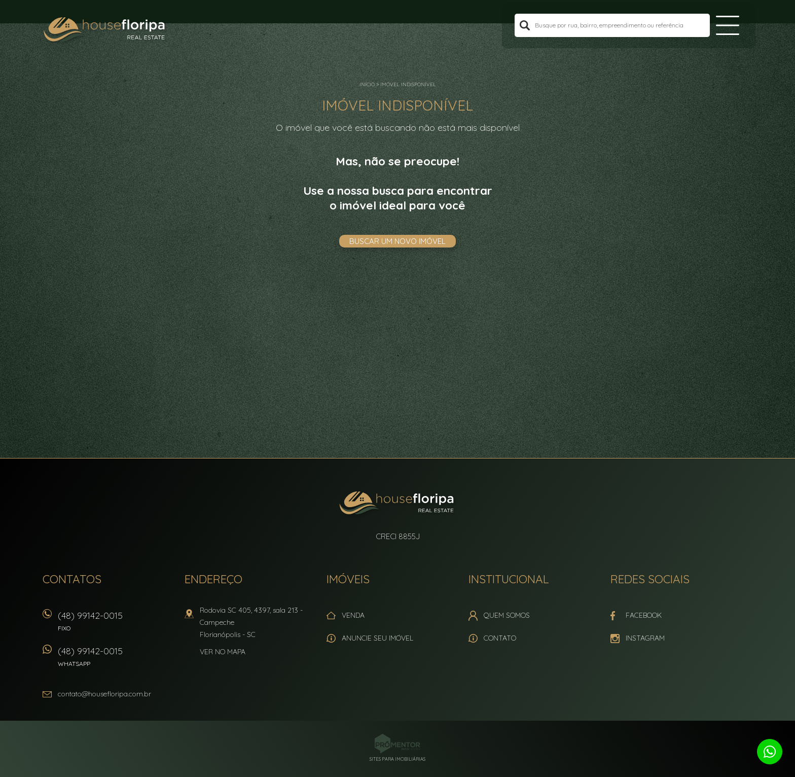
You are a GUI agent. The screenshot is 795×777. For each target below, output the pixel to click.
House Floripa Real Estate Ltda (397, 504)
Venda (353, 615)
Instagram (645, 638)
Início (367, 84)
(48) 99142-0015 (116, 625)
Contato (500, 638)
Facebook (644, 615)
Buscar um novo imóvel (397, 241)
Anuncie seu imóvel (377, 638)
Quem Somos (507, 615)
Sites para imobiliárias (397, 759)
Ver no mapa (222, 651)
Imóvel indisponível (408, 84)
